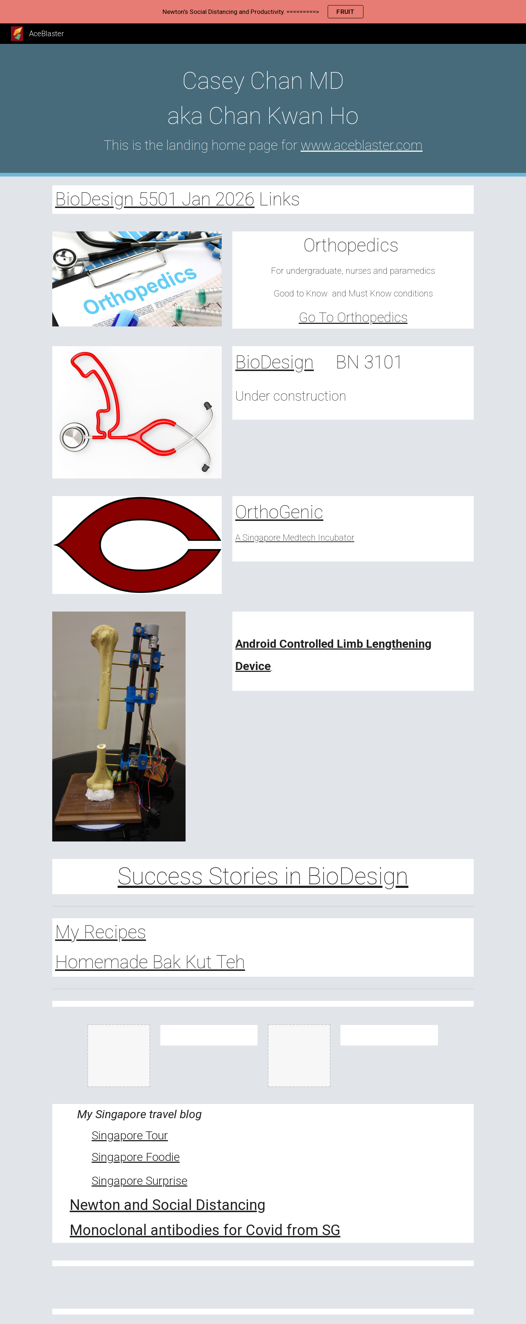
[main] (263, 110)
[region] (263, 11)
